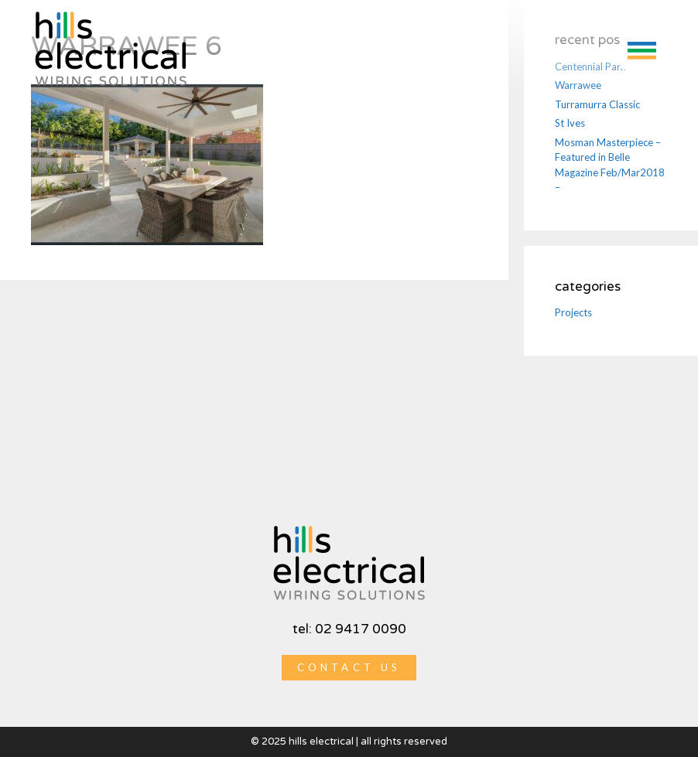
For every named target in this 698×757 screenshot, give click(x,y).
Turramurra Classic (597, 104)
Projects (573, 312)
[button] (641, 48)
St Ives (570, 123)
